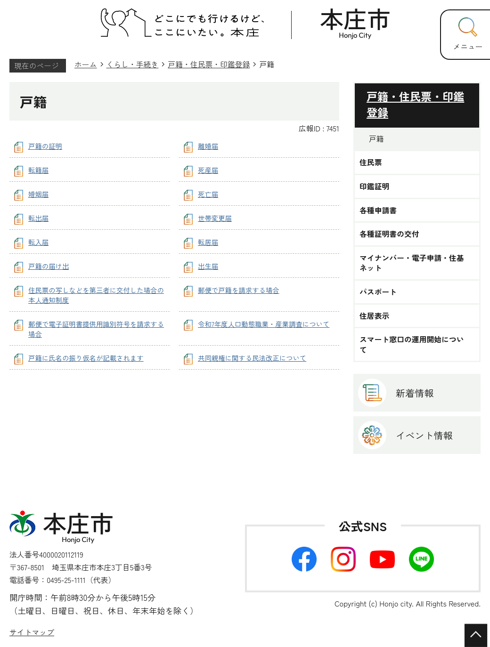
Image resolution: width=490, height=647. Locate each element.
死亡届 (208, 194)
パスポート (378, 292)
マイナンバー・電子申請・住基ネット (411, 263)
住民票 (370, 162)
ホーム (85, 64)
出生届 (208, 266)
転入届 (38, 242)
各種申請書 (378, 210)
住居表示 (374, 316)
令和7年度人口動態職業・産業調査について (263, 324)
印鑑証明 (374, 186)
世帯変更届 (215, 218)
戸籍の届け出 (48, 266)
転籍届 (38, 170)
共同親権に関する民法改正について (252, 358)
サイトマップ (31, 632)
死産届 (208, 170)
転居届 (208, 242)
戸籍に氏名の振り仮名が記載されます (86, 358)
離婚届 (208, 146)
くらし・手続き (132, 64)
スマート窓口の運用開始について (411, 344)
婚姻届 (38, 194)
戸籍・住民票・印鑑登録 (209, 64)
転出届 (38, 218)
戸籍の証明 (45, 146)
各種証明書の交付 (389, 234)
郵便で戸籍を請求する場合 (238, 290)
